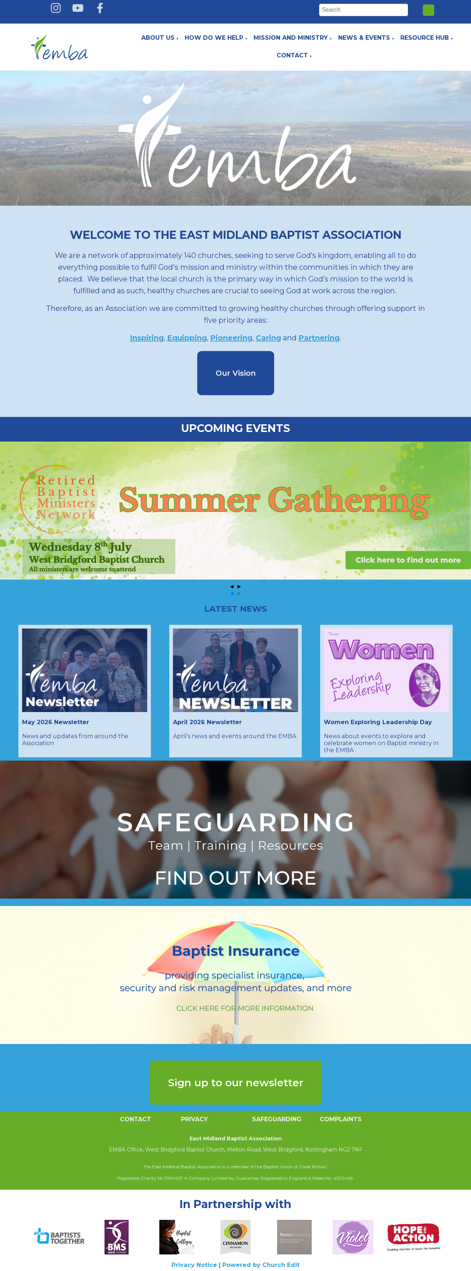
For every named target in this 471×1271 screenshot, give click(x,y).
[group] (235, 511)
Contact (292, 55)
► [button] (239, 586)
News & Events (364, 37)
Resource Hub (424, 37)
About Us (157, 37)
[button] (232, 593)
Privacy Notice (194, 1264)
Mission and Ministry (291, 37)
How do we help (214, 37)
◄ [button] (232, 586)
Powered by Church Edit (261, 1264)
